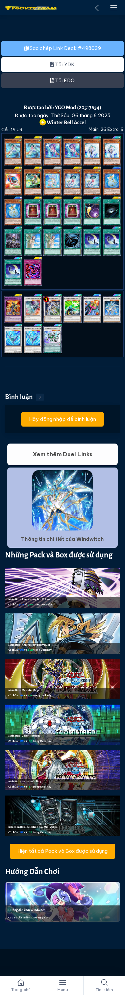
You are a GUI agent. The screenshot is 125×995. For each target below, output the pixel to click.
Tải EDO (62, 80)
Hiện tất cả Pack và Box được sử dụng (62, 851)
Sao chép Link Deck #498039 (62, 48)
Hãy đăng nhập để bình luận (62, 419)
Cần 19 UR (11, 129)
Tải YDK (62, 64)
